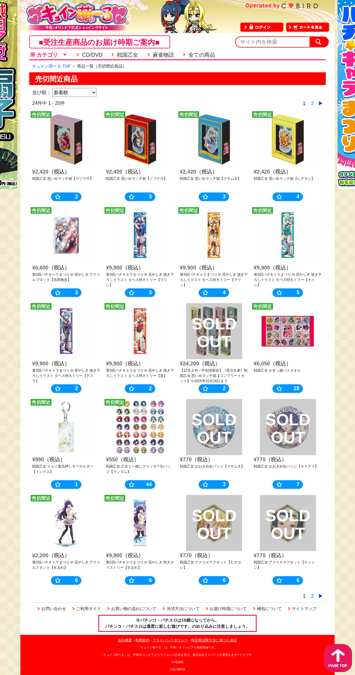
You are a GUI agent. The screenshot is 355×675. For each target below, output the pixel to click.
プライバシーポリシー (170, 640)
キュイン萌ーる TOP (51, 66)
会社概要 (125, 640)
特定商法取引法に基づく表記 (214, 640)
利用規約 (142, 640)
